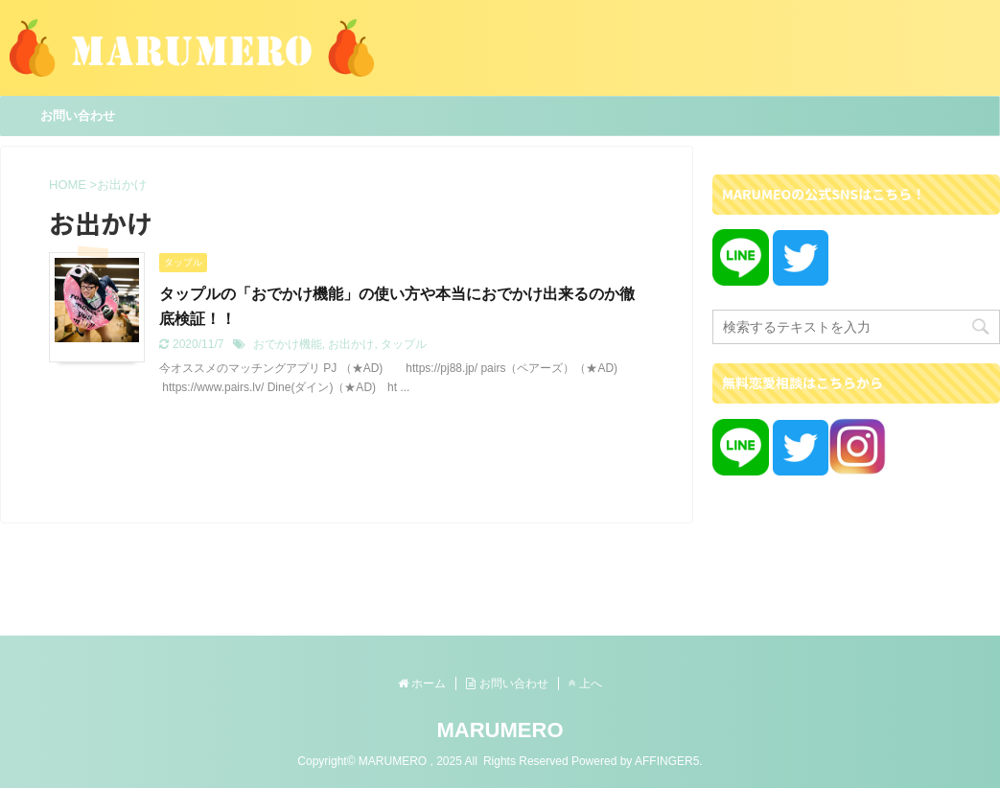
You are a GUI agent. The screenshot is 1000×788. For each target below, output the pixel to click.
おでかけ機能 (287, 344)
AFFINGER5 (667, 761)
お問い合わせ (77, 115)
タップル (404, 344)
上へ (585, 683)
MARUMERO (500, 730)
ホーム (422, 683)
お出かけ (351, 344)
